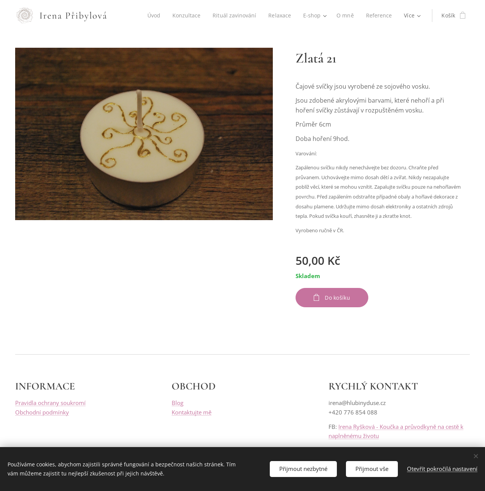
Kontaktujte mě (191, 412)
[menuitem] (151, 15)
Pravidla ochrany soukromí (50, 403)
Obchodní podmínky (42, 412)
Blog (177, 403)
